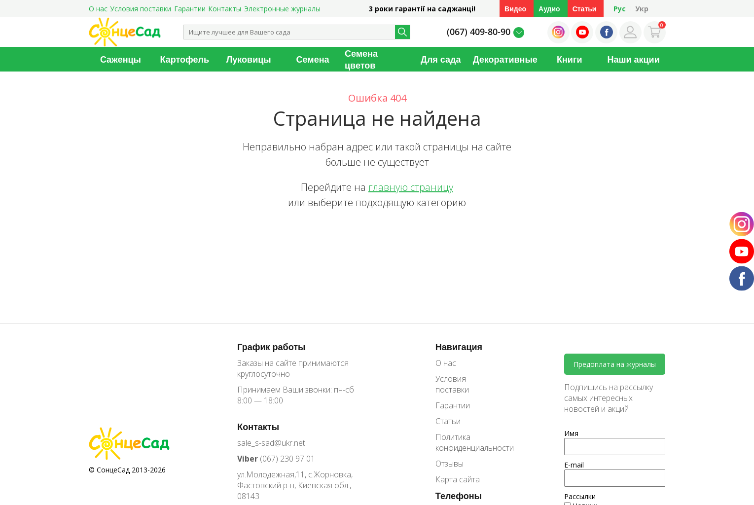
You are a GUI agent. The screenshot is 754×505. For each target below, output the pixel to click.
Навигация (458, 347)
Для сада (441, 59)
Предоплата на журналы (615, 364)
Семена (312, 59)
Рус (619, 8)
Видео (515, 8)
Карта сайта (457, 479)
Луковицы (248, 59)
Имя (571, 433)
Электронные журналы (282, 8)
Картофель (185, 59)
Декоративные (505, 59)
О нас (98, 8)
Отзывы (449, 463)
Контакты (224, 8)
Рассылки (580, 496)
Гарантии (190, 8)
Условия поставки (140, 8)
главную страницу (410, 187)
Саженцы (120, 59)
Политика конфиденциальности (467, 442)
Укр (641, 8)
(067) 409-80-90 (478, 31)
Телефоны (458, 496)
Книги (569, 59)
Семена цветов (361, 59)
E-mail (574, 464)
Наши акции (633, 59)
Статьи (585, 8)
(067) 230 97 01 (276, 458)
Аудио (549, 8)
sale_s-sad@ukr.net (271, 442)
